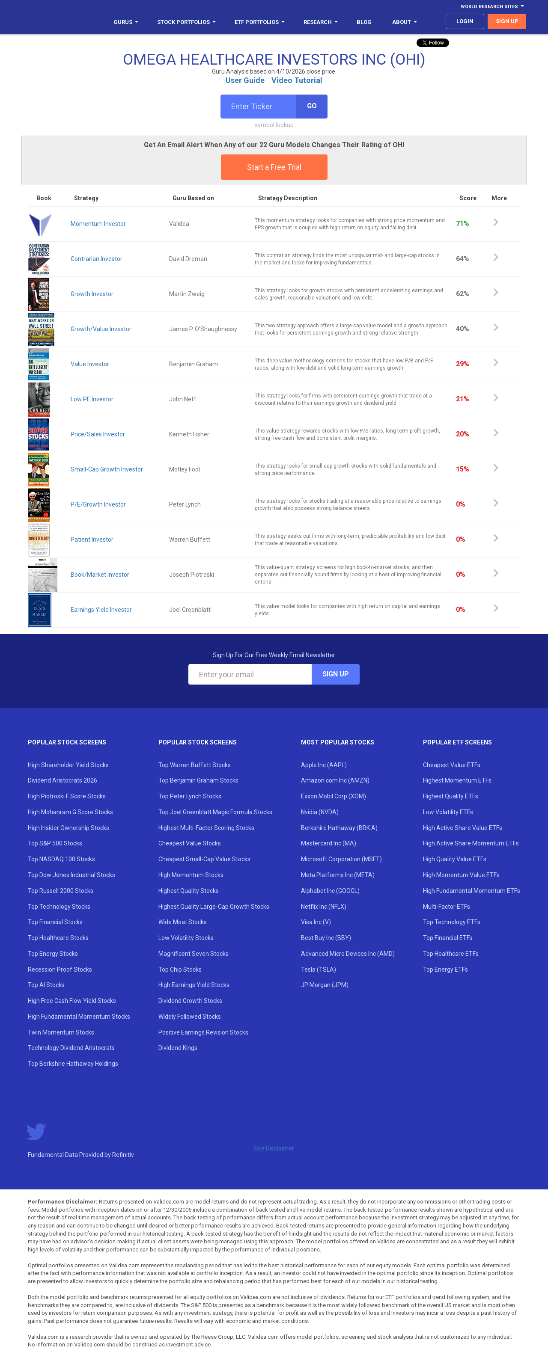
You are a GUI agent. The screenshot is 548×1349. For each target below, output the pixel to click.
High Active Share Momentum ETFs (471, 843)
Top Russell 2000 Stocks (60, 890)
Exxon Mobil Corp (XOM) (333, 796)
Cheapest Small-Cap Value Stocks (204, 859)
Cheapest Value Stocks (189, 843)
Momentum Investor (98, 223)
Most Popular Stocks (337, 742)
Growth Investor (92, 294)
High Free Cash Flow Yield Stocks (72, 1000)
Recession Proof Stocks (60, 969)
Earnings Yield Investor (101, 609)
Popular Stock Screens (67, 742)
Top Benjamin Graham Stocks (198, 780)
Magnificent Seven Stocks (193, 953)
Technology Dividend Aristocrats (71, 1047)
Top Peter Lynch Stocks (189, 796)
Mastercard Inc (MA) (328, 843)
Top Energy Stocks (53, 953)
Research (321, 22)
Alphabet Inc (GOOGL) (330, 890)
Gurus (125, 22)
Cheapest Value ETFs (451, 765)
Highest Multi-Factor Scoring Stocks (206, 827)
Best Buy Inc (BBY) (326, 937)
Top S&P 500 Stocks (55, 843)
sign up (507, 21)
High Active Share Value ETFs (462, 827)
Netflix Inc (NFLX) (323, 906)
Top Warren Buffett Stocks (194, 765)
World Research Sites (492, 6)
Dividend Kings (177, 1047)
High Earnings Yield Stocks (193, 984)
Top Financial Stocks (55, 922)
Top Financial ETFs (448, 937)
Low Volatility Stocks (186, 937)
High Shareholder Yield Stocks (68, 765)
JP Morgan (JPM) (324, 984)
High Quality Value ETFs (454, 859)
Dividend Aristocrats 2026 (62, 780)
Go (312, 106)
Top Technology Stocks (59, 906)
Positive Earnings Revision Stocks (203, 1032)
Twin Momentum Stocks (61, 1032)
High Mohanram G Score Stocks (70, 812)
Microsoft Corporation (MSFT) (341, 859)
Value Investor (90, 364)
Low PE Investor (92, 399)
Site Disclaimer (274, 1148)
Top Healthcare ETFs (451, 953)
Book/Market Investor (100, 574)
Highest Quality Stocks (188, 890)
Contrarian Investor (96, 258)
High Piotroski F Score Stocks (67, 796)
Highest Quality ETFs (450, 796)
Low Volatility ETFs (448, 812)
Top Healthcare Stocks (58, 937)
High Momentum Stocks (190, 875)
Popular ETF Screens (457, 742)
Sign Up (335, 674)
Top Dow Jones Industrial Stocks (71, 875)
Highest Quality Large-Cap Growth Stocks (213, 906)
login (465, 21)
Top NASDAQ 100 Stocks (61, 859)
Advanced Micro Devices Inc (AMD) (348, 953)
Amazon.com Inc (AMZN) (335, 780)
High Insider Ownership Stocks (68, 827)
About (404, 22)
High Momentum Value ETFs (461, 875)
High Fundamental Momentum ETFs (471, 890)
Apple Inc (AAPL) (324, 765)
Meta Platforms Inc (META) (338, 875)
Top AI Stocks (46, 984)
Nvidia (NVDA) (320, 812)
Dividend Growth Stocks (190, 1000)
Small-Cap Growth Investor (107, 469)
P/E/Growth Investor (98, 504)
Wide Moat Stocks (182, 922)
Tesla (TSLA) (318, 969)
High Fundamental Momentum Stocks (79, 1016)
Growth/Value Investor (101, 329)
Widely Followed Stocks (189, 1016)
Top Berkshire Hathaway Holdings (73, 1063)
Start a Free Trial (274, 167)
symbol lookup (274, 125)
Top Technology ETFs (451, 922)
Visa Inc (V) (316, 922)
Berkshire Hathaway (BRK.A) (339, 827)
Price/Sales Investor (98, 434)
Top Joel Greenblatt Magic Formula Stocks (215, 812)
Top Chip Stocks (180, 969)
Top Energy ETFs (445, 969)
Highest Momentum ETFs (457, 780)
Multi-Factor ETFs (446, 906)
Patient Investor (92, 539)
